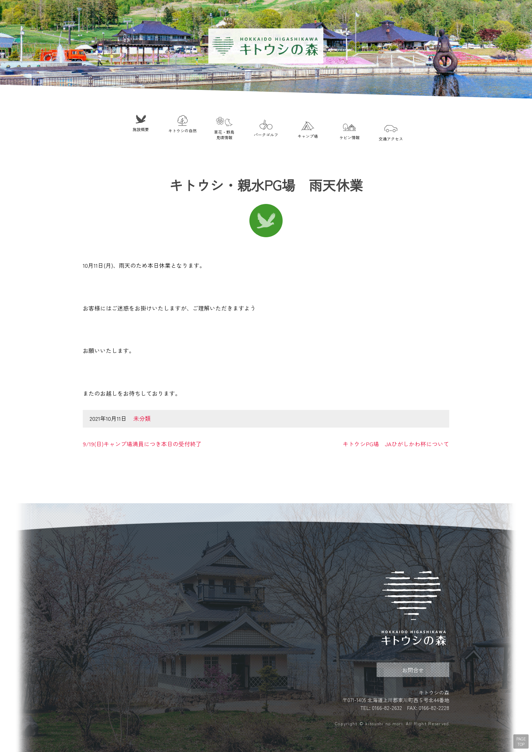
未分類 (142, 418)
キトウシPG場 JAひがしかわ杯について (396, 444)
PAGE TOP (521, 741)
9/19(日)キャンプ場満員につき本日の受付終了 (142, 444)
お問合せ (413, 670)
